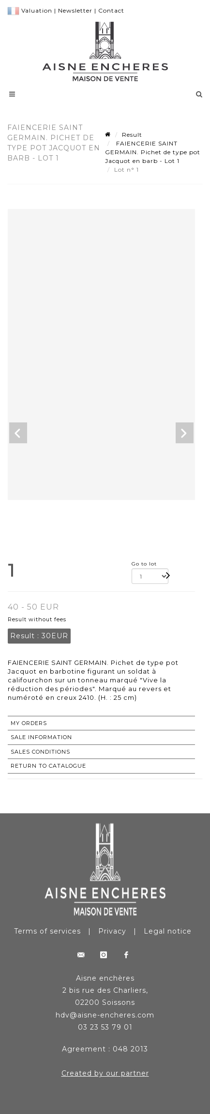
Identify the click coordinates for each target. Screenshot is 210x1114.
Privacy (112, 931)
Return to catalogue (48, 765)
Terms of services (47, 931)
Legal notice (168, 931)
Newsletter (75, 10)
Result (132, 134)
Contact (111, 10)
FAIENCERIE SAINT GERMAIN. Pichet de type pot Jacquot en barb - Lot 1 (152, 152)
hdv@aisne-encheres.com (105, 1015)
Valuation (36, 10)
